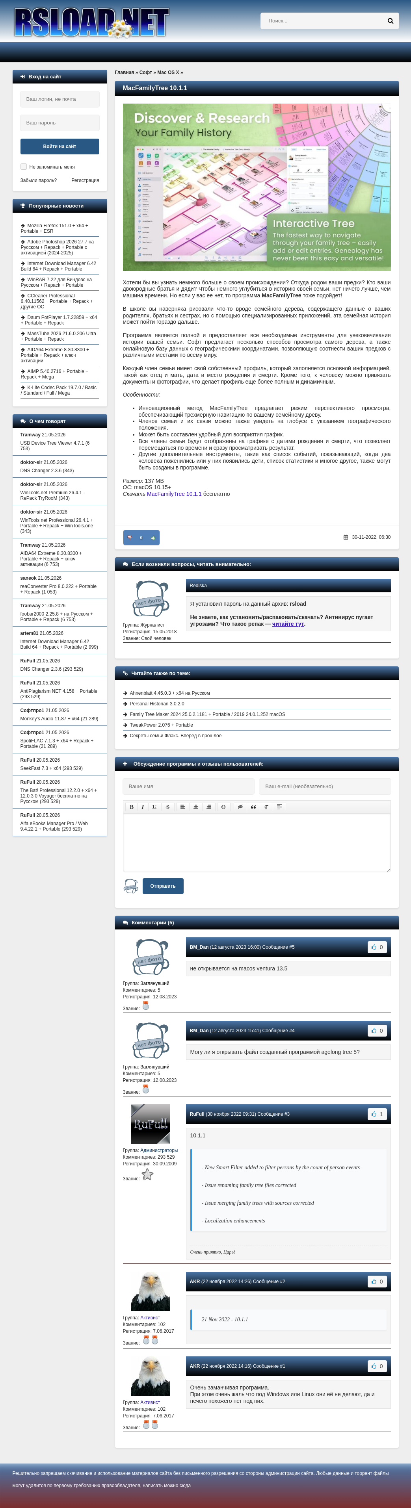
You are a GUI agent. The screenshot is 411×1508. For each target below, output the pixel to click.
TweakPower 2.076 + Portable (161, 725)
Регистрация (85, 180)
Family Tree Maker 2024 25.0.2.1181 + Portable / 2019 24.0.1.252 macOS (208, 714)
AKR (195, 1281)
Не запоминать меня (52, 167)
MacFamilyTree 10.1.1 (174, 494)
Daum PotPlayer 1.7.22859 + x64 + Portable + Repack (59, 320)
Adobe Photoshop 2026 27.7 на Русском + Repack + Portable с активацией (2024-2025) (57, 247)
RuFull (197, 1114)
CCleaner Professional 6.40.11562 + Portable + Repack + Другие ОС (57, 301)
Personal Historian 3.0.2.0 (157, 704)
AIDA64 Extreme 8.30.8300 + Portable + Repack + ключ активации (55, 355)
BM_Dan (199, 947)
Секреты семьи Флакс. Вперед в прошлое (176, 735)
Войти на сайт (59, 146)
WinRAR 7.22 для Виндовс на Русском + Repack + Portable (56, 282)
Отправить (163, 886)
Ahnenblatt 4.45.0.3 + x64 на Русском (170, 693)
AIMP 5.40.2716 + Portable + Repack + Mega (55, 374)
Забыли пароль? (38, 180)
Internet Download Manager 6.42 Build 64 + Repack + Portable (59, 266)
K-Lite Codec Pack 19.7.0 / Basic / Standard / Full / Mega (59, 390)
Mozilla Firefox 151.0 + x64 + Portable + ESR (54, 228)
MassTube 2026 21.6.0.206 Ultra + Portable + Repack (58, 336)
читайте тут (288, 624)
